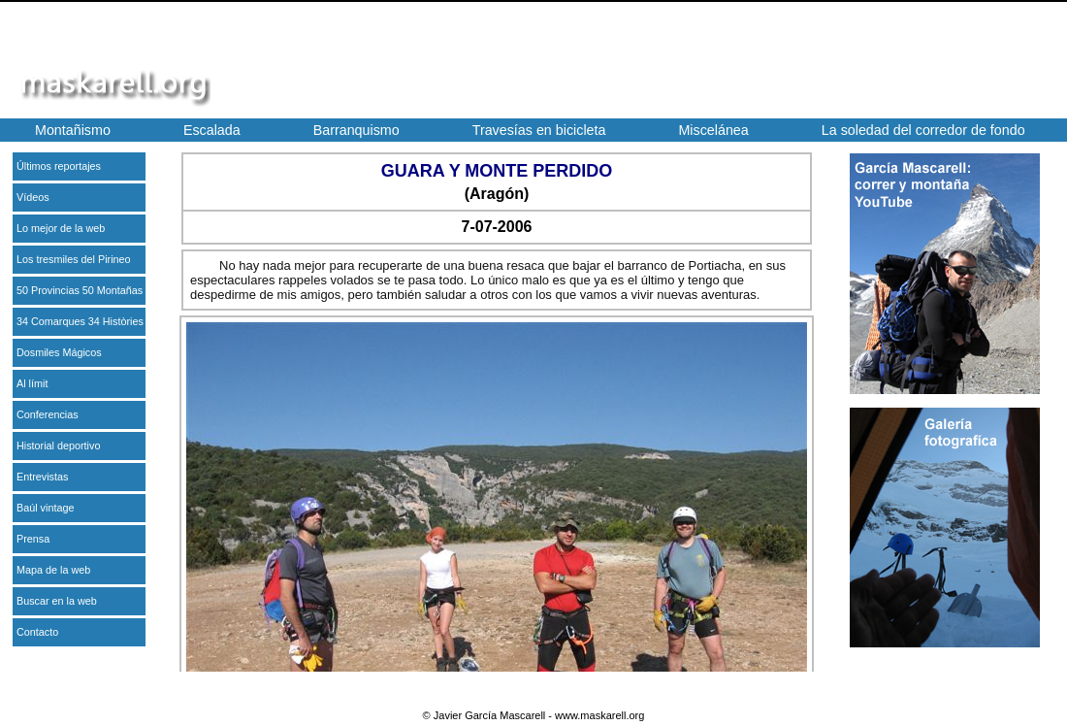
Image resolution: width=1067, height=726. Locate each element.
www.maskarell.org (599, 715)
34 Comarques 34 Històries (80, 321)
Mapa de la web (53, 570)
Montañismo (73, 130)
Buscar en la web (56, 601)
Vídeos (32, 197)
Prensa (32, 538)
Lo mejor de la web (60, 228)
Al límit (32, 383)
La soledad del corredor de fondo (923, 130)
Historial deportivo (58, 445)
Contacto (37, 632)
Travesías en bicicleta (539, 130)
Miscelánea (713, 130)
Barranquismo (356, 130)
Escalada (212, 130)
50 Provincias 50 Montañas (79, 290)
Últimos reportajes (58, 166)
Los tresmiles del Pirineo (73, 259)
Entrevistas (42, 476)
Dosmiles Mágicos (59, 352)
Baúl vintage (45, 507)
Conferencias (47, 414)
